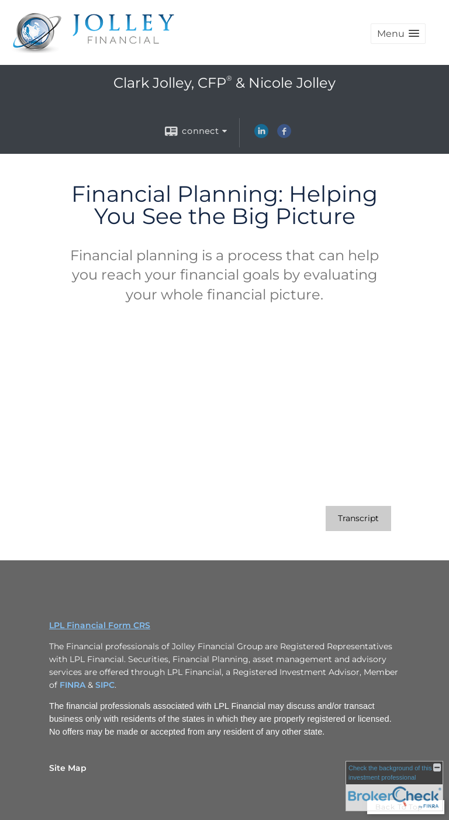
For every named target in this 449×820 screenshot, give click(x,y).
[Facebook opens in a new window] (284, 135)
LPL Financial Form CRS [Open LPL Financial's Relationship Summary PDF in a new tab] (99, 625)
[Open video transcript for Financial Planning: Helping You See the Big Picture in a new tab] (358, 518)
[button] (398, 33)
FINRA (74, 685)
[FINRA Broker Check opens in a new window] (394, 786)
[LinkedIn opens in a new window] (261, 135)
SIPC (105, 685)
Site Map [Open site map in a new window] (68, 768)
